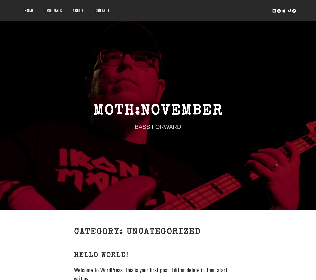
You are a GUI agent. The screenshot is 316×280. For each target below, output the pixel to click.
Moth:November (158, 112)
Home (29, 10)
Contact (102, 10)
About (78, 10)
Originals (53, 10)
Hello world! (101, 255)
